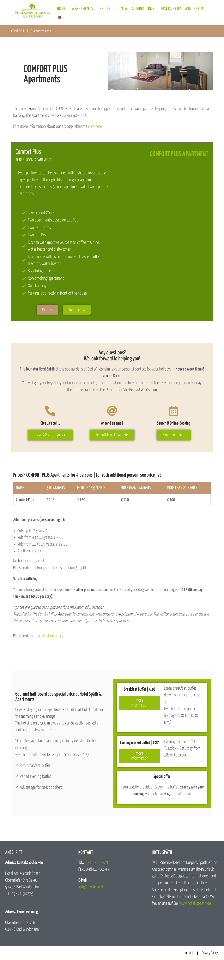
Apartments (82, 9)
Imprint (189, 953)
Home (61, 9)
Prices (104, 9)
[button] (9, 951)
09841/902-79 (96, 863)
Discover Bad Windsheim (182, 9)
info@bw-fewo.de (91, 887)
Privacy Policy (210, 953)
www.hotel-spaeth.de (195, 903)
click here (95, 126)
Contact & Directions (136, 9)
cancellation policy (50, 636)
